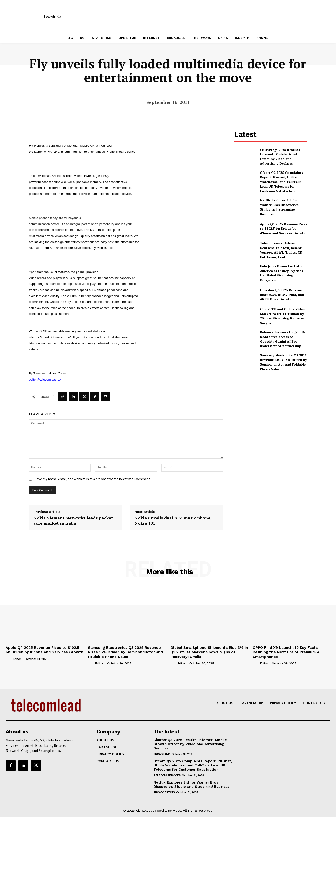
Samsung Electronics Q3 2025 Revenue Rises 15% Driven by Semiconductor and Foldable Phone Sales (283, 362)
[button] (53, 16)
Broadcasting (164, 792)
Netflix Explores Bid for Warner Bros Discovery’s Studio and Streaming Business (279, 207)
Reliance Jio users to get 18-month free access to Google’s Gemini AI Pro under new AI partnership (282, 339)
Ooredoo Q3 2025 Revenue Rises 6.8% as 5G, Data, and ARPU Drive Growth (282, 294)
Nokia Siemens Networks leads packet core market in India (73, 520)
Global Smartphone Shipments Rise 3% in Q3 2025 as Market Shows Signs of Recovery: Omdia (209, 652)
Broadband (162, 754)
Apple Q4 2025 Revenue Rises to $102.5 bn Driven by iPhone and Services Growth (283, 228)
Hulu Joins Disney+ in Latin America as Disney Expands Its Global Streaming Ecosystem (281, 273)
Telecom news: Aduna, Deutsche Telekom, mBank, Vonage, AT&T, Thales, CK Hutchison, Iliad (281, 250)
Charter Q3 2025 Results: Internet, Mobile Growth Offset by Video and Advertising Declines (280, 156)
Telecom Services (167, 775)
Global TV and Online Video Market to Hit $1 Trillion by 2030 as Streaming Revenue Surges (282, 316)
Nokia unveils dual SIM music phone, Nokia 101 (173, 520)
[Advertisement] (271, 408)
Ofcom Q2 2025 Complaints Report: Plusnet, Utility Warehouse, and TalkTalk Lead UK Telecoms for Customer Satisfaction (281, 181)
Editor (17, 659)
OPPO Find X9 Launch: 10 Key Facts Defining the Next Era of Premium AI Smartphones (287, 652)
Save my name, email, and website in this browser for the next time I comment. (92, 479)
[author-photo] (9, 658)
